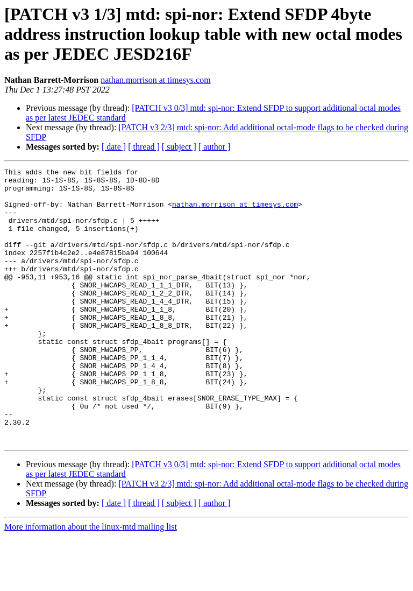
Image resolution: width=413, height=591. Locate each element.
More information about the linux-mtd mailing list (90, 581)
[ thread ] (144, 146)
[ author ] (214, 146)
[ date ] (114, 146)
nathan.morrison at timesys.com (155, 80)
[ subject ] (179, 146)
